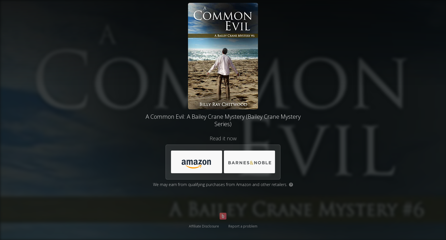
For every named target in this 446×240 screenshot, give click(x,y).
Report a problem (242, 226)
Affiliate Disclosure (204, 226)
